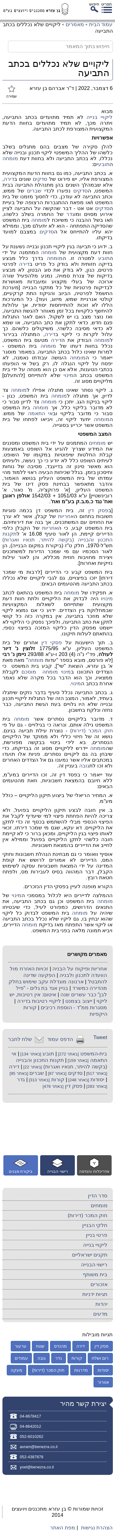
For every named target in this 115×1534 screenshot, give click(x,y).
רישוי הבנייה (94, 1265)
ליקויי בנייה (99, 117)
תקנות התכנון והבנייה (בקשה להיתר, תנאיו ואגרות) (57, 537)
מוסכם (28, 672)
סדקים (40, 179)
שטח (40, 1346)
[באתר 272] (68, 1054)
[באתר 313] (39, 1080)
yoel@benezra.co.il (37, 1467)
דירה (9, 179)
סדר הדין (98, 1196)
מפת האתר (62, 1528)
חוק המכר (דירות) (91, 731)
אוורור (103, 1382)
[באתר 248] (78, 1080)
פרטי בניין (97, 1235)
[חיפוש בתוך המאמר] (60, 46)
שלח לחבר (20, 1039)
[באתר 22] (32, 1067)
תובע (103, 164)
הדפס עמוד (60, 1039)
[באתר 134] (30, 1054)
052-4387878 (32, 1457)
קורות (57, 1080)
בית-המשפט (93, 1054)
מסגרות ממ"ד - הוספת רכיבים (74, 1007)
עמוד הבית (101, 24)
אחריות (66, 516)
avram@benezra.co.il (39, 1446)
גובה (84, 766)
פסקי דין (51, 643)
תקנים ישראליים (90, 1255)
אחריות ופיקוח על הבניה (79, 969)
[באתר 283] (96, 1086)
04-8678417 (30, 1416)
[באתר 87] (57, 1073)
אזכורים (99, 1284)
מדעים (100, 1314)
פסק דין (98, 510)
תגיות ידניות (95, 1294)
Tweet (100, 1037)
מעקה (16, 1370)
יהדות (101, 1304)
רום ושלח (100, 1358)
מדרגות (81, 1370)
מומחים (97, 443)
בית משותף (95, 1274)
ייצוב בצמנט (78, 1001)
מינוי (68, 375)
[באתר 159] (78, 1060)
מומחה (10, 158)
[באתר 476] (53, 1086)
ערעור (20, 1346)
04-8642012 (30, 1426)
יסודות (97, 1080)
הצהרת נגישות (97, 1528)
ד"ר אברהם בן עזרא (51, 88)
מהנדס (60, 1346)
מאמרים (75, 24)
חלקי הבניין (95, 1225)
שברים (34, 191)
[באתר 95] (19, 1073)
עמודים (21, 1358)
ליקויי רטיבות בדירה (39, 1001)
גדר (70, 214)
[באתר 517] (96, 1073)
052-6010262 (32, 1436)
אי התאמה (40, 413)
